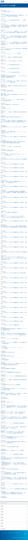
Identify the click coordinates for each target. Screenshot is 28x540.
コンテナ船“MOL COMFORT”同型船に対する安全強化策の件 (13, 273)
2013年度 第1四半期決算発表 (7, 150)
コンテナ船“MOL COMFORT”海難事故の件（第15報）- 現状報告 (14, 242)
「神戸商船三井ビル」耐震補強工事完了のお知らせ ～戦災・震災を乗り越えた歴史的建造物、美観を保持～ (13, 493)
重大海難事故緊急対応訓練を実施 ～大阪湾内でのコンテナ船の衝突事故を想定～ (13, 329)
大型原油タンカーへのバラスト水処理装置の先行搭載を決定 (14, 488)
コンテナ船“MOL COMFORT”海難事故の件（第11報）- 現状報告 (14, 278)
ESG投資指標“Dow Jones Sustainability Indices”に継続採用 (13, 127)
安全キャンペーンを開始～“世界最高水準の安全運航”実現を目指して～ (14, 112)
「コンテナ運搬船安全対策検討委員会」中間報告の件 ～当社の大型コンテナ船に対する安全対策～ (14, 15)
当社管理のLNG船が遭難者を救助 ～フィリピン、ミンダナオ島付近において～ (13, 132)
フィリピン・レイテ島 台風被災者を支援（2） (11, 68)
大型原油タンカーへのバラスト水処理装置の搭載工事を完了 (14, 376)
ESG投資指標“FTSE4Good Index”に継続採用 (10, 384)
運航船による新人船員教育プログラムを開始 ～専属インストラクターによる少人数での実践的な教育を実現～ (13, 432)
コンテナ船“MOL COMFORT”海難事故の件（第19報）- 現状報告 (14, 208)
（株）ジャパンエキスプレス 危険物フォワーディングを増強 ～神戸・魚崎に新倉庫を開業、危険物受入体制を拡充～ (14, 31)
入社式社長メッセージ (6, 108)
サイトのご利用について (16, 532)
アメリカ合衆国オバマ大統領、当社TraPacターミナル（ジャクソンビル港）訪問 (13, 154)
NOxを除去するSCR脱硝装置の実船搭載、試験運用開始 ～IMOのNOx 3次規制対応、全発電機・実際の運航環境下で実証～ (14, 192)
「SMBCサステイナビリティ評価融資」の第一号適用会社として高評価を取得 (14, 343)
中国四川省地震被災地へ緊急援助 (8, 368)
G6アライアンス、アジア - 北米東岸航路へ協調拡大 (12, 454)
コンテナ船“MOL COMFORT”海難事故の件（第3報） (12, 317)
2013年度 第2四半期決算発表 (7, 90)
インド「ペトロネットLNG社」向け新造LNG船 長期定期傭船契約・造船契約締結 (14, 49)
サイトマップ (3, 534)
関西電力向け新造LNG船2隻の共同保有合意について (12, 117)
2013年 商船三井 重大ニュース (7, 11)
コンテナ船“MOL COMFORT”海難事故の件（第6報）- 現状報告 (14, 303)
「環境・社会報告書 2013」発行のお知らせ (10, 104)
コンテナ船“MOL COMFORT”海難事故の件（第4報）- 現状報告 (14, 313)
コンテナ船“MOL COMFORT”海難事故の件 (10, 325)
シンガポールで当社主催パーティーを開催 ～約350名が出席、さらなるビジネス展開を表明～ (14, 81)
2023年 (2, 514)
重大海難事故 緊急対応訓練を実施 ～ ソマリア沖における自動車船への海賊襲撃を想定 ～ (14, 76)
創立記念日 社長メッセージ (7, 402)
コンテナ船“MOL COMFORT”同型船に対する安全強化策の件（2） (13, 137)
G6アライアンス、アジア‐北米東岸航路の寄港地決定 (12, 423)
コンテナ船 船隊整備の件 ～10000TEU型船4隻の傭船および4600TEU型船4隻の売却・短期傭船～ (14, 473)
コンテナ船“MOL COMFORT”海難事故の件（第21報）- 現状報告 (14, 198)
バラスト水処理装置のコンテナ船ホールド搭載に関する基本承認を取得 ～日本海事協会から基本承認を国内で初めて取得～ (14, 479)
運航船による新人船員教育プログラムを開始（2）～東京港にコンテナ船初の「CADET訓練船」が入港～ (14, 394)
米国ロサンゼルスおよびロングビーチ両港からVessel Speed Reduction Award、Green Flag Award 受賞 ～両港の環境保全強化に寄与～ (14, 258)
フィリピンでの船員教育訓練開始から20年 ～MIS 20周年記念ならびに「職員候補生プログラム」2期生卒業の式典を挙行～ (14, 407)
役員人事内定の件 (7, 356)
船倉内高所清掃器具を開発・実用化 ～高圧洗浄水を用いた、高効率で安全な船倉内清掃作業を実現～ (13, 142)
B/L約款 (10, 532)
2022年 (2, 517)
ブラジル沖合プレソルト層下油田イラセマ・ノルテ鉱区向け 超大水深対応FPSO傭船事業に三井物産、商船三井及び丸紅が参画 (14, 418)
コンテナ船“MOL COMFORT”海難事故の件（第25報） (12, 167)
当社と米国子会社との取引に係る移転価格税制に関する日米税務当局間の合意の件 (14, 458)
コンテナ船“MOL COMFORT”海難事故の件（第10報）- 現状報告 (14, 283)
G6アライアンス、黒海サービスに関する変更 (11, 146)
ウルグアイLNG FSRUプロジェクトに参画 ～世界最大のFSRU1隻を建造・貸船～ (13, 100)
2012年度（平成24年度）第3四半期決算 (9, 469)
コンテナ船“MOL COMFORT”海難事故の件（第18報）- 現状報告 (14, 221)
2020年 (2, 523)
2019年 (2, 526)
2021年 (2, 520)
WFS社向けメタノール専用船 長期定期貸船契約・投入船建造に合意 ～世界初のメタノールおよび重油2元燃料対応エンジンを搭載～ (14, 37)
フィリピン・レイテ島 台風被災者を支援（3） (11, 64)
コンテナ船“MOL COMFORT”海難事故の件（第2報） (12, 321)
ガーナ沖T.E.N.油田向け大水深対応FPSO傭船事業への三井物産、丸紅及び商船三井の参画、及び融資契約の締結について (14, 122)
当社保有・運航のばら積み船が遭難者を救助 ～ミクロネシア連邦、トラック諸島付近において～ (13, 182)
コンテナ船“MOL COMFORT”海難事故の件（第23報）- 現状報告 (14, 177)
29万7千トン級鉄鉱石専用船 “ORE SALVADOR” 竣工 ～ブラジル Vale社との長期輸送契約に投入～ (14, 437)
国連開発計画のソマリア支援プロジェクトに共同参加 (12, 450)
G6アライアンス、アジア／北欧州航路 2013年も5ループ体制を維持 (14, 484)
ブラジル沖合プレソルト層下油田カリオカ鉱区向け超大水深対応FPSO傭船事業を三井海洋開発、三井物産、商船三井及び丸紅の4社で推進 (14, 26)
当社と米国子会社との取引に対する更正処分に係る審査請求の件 (14, 159)
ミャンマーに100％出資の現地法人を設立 (10, 446)
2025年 (2, 509)
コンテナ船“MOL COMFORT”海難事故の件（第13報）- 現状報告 (14, 263)
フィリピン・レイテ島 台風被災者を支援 (10, 72)
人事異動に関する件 (8, 352)
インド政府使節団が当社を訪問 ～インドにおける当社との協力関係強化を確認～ (13, 389)
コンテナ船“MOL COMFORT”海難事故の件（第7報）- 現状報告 (14, 298)
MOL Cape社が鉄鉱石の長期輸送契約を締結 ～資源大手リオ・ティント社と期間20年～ (13, 442)
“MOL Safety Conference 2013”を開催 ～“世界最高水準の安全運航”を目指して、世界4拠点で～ (14, 427)
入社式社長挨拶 (4, 398)
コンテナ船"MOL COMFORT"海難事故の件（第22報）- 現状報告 (14, 187)
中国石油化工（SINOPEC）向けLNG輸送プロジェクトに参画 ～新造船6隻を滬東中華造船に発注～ (13, 364)
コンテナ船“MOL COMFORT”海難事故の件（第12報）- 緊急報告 (14, 268)
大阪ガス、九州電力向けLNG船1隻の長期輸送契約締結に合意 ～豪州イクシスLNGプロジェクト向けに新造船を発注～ (13, 334)
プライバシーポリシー (4, 532)
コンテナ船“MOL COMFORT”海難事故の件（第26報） (12, 164)
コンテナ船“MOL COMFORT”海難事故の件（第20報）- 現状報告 (14, 203)
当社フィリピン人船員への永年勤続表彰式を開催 (11, 57)
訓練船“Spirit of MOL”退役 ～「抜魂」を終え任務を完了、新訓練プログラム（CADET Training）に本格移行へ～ (14, 412)
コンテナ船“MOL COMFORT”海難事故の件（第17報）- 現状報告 (14, 232)
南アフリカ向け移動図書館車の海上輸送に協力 (11, 372)
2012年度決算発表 (5, 359)
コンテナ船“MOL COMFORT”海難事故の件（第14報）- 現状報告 (14, 247)
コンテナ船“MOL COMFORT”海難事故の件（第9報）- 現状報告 (14, 288)
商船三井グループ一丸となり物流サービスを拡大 (11, 60)
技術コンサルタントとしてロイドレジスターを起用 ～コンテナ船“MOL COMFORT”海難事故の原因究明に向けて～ (13, 216)
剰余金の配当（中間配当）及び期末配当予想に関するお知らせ (14, 86)
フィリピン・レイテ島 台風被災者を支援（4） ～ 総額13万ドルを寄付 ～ (13, 20)
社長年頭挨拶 (4, 497)
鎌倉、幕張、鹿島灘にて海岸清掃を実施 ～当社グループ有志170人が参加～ (13, 95)
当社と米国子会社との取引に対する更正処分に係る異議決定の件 (14, 252)
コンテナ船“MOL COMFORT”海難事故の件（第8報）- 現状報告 (14, 293)
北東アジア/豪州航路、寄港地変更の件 (9, 212)
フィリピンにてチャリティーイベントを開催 (10, 53)
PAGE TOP (25, 534)
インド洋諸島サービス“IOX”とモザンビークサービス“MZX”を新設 (12, 348)
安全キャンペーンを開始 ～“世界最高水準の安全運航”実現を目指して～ (13, 380)
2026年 (2, 506)
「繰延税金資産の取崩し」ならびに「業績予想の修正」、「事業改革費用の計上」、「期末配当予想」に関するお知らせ (14, 464)
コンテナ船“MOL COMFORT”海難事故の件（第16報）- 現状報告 (14, 237)
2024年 (2, 511)
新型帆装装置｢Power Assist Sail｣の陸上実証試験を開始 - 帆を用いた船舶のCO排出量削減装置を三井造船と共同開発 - (14, 227)
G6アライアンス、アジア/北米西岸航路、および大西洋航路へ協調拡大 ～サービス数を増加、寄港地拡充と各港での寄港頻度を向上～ (14, 43)
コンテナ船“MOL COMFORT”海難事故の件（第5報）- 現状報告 (14, 308)
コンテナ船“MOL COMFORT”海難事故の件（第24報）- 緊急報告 (14, 172)
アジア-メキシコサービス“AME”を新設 (9, 338)
